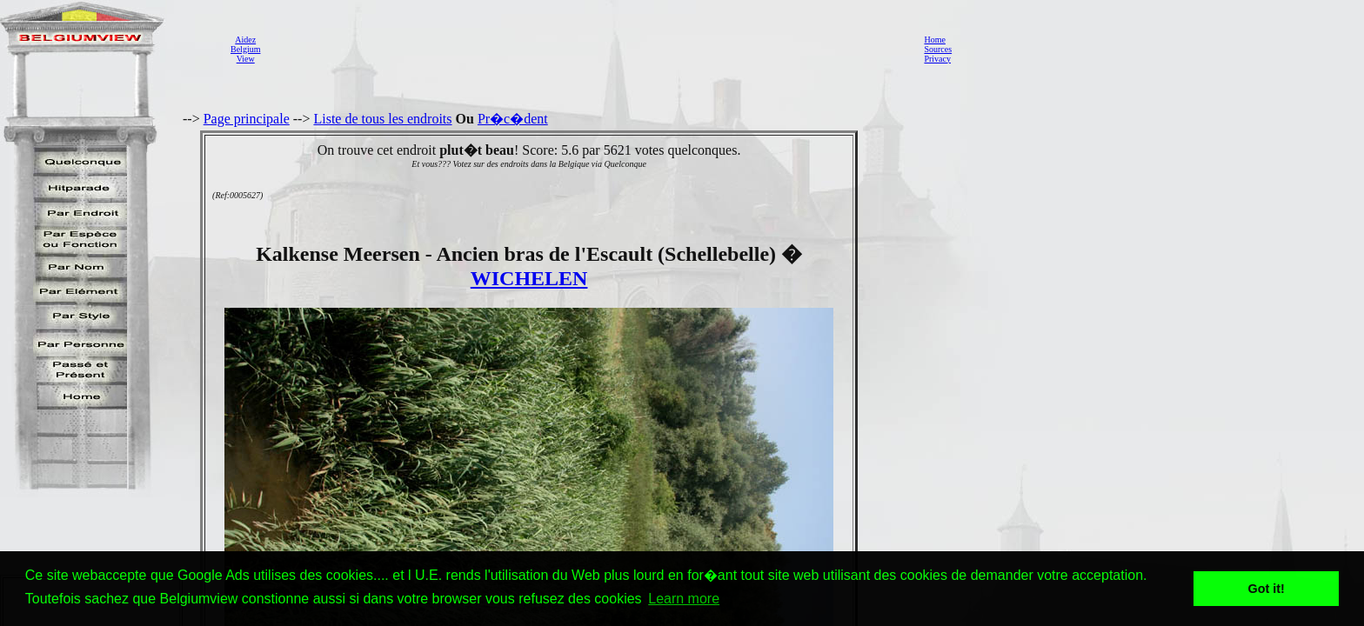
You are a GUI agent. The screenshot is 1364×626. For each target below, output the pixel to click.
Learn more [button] (683, 598)
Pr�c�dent (513, 118)
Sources (938, 49)
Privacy (937, 58)
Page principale (247, 118)
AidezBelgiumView (245, 49)
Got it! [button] (1266, 589)
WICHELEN (529, 278)
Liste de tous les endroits (382, 118)
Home (934, 39)
